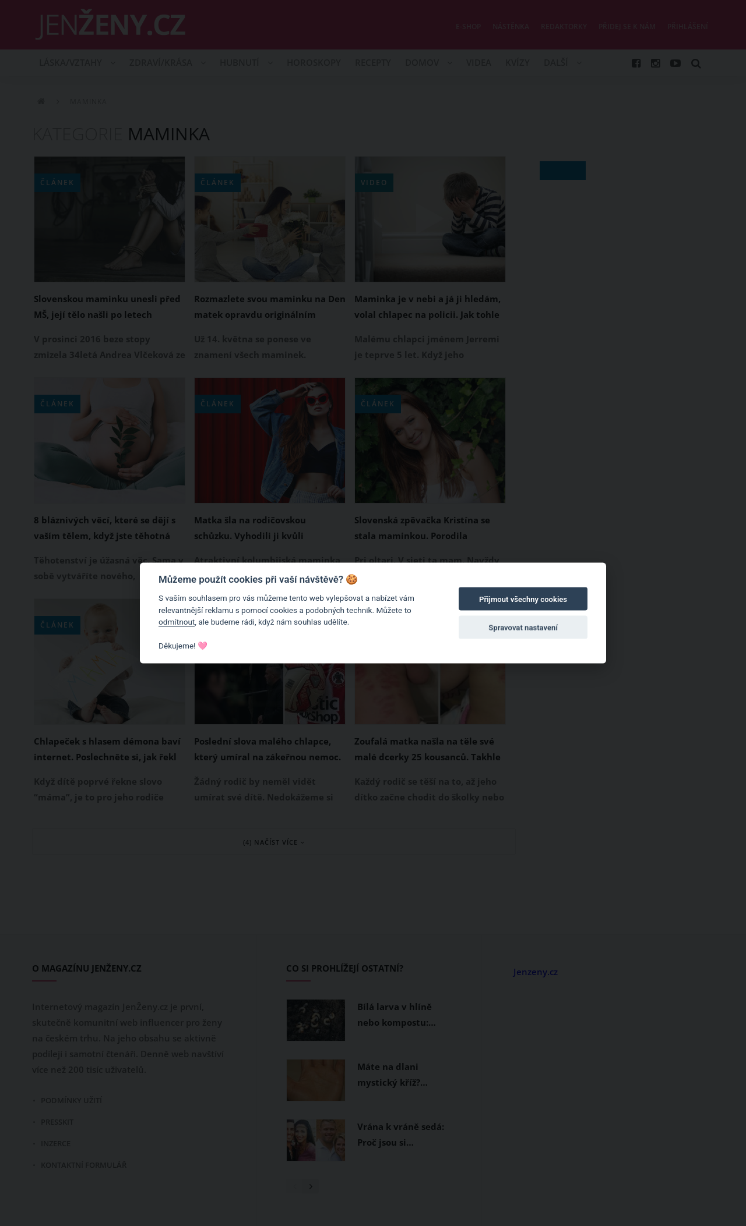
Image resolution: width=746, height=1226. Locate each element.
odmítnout (177, 621)
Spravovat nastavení (523, 627)
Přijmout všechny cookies (523, 599)
